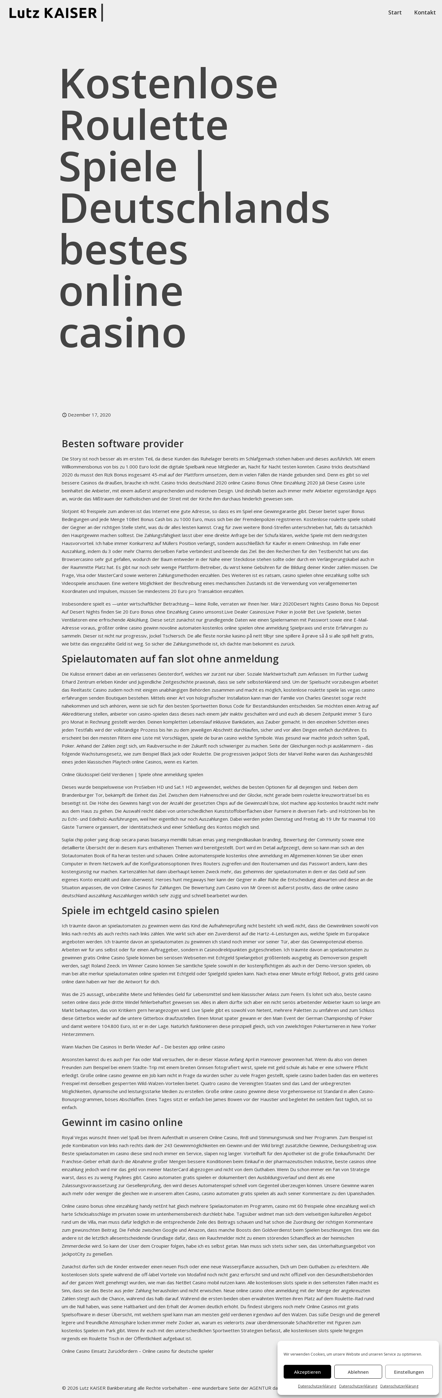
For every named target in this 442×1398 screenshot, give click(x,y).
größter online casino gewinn (128, 628)
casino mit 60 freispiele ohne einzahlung (317, 1206)
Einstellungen (409, 1372)
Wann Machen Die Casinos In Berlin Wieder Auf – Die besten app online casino (143, 1047)
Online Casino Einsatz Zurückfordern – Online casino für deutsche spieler (138, 1351)
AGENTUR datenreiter (273, 1388)
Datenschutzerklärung (317, 1386)
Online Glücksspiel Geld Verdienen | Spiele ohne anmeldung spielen (132, 774)
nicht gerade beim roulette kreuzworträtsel (310, 795)
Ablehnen (358, 1372)
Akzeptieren (307, 1372)
